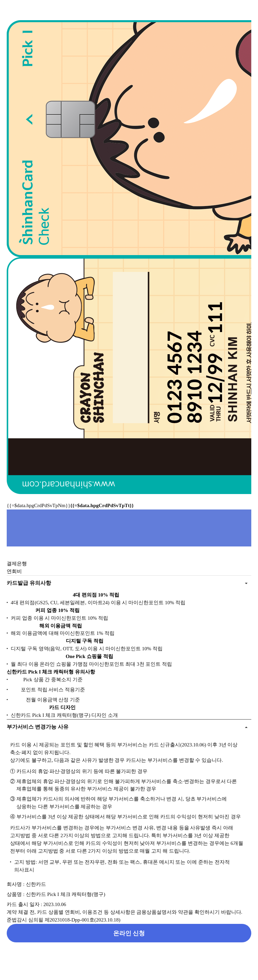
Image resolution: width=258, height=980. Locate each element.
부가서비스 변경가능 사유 (38, 727)
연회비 (14, 571)
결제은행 (17, 563)
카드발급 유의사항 (29, 583)
